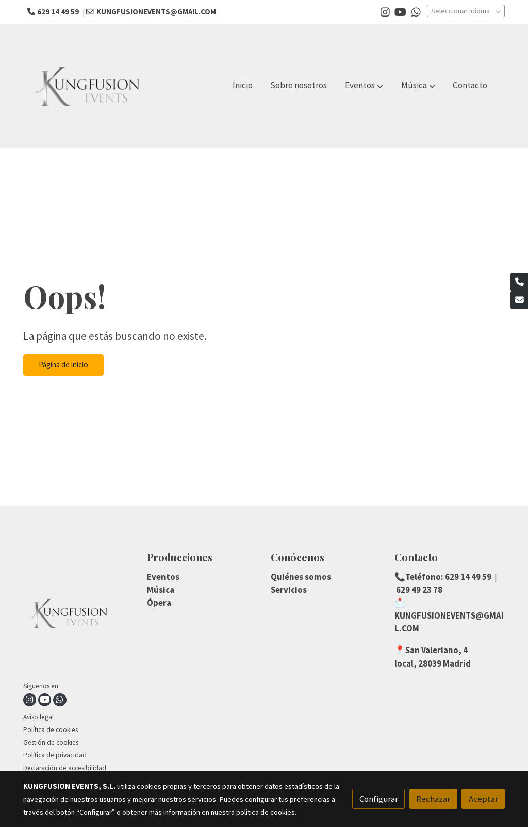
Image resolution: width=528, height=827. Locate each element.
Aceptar (483, 798)
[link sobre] (78, 615)
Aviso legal (38, 716)
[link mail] (519, 300)
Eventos (163, 576)
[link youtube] (400, 11)
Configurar (378, 798)
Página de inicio (63, 364)
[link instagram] (385, 11)
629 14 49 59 (467, 576)
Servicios (289, 589)
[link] (89, 86)
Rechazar (433, 798)
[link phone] (519, 282)
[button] (364, 85)
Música (160, 589)
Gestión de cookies (50, 742)
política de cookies (265, 812)
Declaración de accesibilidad (64, 768)
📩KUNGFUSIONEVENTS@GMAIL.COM (449, 615)
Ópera (159, 602)
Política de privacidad (55, 755)
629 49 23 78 (418, 589)
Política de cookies (50, 729)
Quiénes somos (301, 576)
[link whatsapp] (416, 11)
